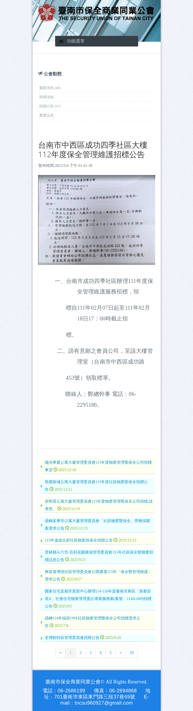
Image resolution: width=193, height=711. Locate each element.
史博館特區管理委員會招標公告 (83, 638)
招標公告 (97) (50, 106)
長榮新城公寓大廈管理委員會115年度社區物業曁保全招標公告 (96, 486)
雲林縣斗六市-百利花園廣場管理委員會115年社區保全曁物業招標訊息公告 (99, 556)
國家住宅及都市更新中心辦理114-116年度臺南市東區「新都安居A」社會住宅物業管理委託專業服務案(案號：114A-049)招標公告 (98, 598)
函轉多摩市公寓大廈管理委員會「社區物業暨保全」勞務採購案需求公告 (97, 524)
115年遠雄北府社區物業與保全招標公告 (90, 540)
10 (132, 653)
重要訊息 (46, 115)
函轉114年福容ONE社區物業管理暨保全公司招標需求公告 (92, 622)
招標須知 (46, 97)
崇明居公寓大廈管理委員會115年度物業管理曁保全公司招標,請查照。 (99, 505)
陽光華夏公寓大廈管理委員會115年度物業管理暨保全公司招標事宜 (98, 466)
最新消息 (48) (50, 88)
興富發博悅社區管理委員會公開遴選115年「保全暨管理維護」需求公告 (98, 575)
